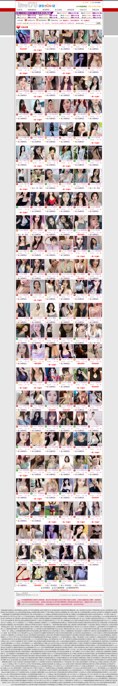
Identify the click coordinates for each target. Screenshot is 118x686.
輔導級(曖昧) (43, 20)
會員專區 (46, 10)
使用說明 (70, 10)
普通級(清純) (54, 20)
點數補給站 (32, 10)
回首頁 (19, 10)
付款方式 (83, 10)
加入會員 (58, 10)
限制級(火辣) (31, 20)
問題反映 (95, 10)
